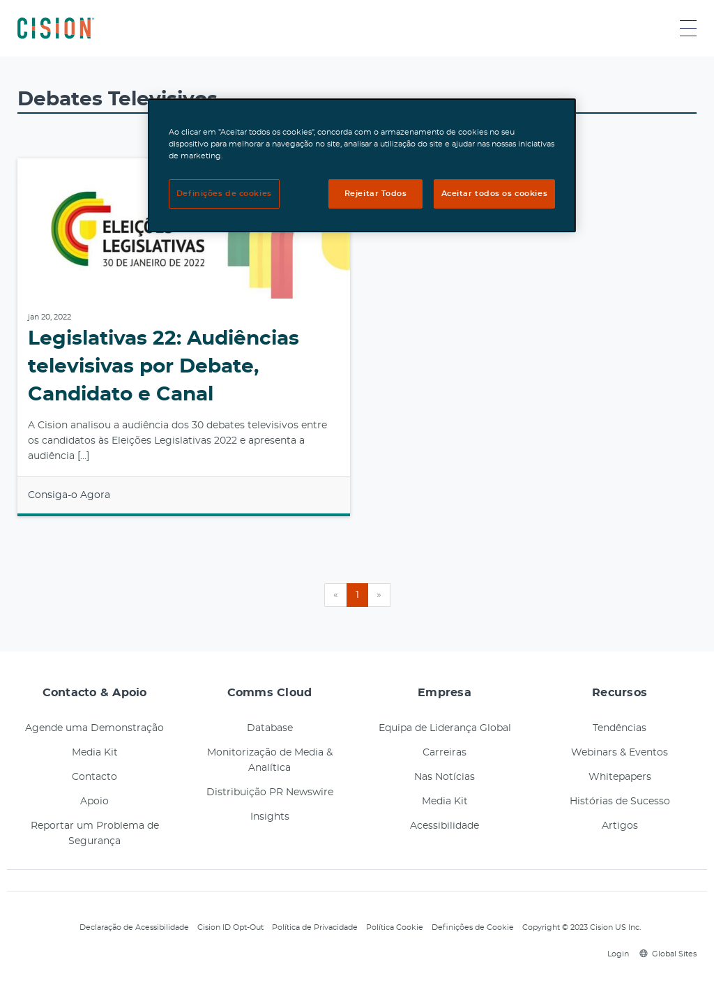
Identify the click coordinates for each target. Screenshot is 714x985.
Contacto (94, 777)
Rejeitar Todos (375, 193)
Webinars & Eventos (619, 753)
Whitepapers (619, 777)
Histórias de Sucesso (620, 801)
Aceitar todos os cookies (494, 193)
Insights (269, 817)
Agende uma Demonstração (94, 728)
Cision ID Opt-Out (230, 927)
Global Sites (668, 954)
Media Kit (95, 753)
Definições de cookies (224, 193)
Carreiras (444, 753)
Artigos (620, 826)
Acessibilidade (444, 826)
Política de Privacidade (315, 927)
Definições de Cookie (473, 927)
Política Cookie (394, 927)
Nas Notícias (444, 777)
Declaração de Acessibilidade (134, 927)
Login (616, 954)
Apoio (94, 801)
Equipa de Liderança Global (445, 728)
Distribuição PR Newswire (269, 792)
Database (270, 728)
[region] (362, 165)
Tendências (619, 728)
